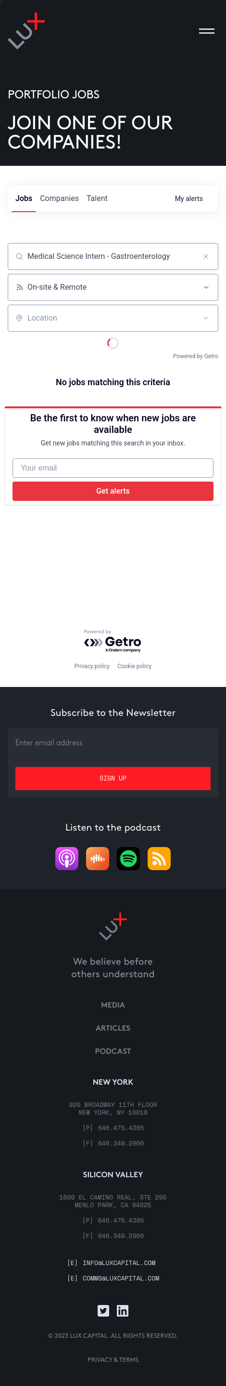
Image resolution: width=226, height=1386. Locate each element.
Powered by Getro (195, 356)
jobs (23, 198)
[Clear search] (205, 256)
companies (59, 198)
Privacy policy (92, 666)
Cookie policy (134, 666)
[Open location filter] (205, 318)
